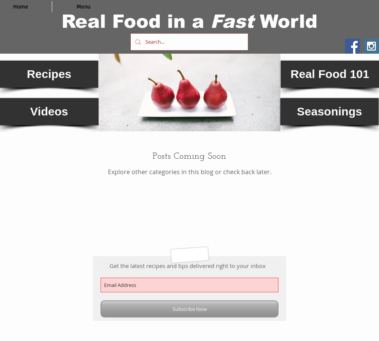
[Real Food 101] (330, 74)
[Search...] (188, 42)
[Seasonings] (329, 111)
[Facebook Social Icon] (352, 46)
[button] (189, 92)
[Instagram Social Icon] (371, 46)
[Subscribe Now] (189, 308)
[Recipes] (49, 74)
